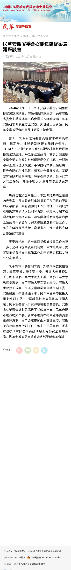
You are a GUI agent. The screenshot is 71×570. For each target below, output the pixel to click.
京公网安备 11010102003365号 (43, 557)
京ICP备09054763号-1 (14, 557)
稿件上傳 (28, 36)
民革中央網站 (11, 36)
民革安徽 (43, 36)
